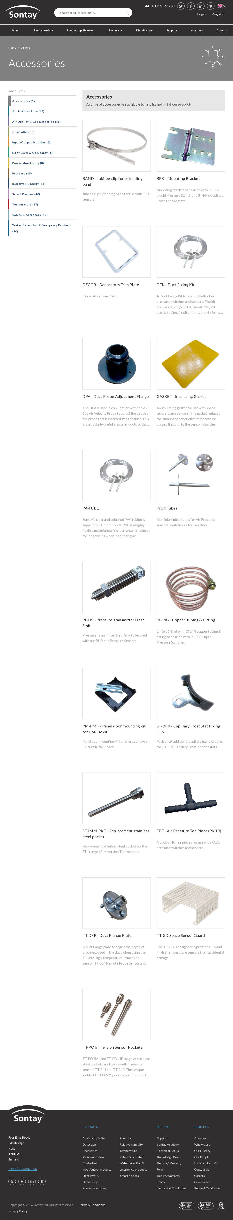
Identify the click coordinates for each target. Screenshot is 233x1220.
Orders (26, 47)
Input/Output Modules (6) (31, 142)
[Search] (93, 12)
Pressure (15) (22, 173)
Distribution (144, 30)
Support (171, 30)
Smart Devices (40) (26, 194)
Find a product (43, 30)
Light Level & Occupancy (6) (32, 152)
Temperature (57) (25, 204)
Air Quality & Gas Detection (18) (36, 121)
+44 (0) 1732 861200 (158, 6)
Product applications (81, 30)
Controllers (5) (23, 132)
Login (201, 14)
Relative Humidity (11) (29, 183)
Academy (197, 30)
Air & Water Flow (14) (28, 111)
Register (218, 14)
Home (16, 30)
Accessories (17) (24, 101)
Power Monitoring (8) (28, 163)
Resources (115, 30)
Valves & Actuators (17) (30, 214)
